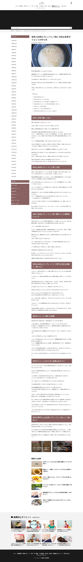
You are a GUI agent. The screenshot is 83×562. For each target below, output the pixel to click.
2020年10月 (14, 46)
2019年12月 (14, 76)
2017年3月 (14, 173)
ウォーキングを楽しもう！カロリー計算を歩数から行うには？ (57, 485)
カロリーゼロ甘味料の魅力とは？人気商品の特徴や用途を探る (33, 530)
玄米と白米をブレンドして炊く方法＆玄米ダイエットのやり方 (34, 30)
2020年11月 (14, 43)
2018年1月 (14, 143)
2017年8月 (14, 158)
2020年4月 (14, 64)
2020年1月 (14, 73)
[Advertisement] (41, 18)
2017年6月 (14, 164)
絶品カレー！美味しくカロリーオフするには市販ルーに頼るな (57, 470)
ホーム (14, 553)
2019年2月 (14, 104)
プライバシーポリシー (41, 8)
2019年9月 (14, 85)
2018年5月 (14, 131)
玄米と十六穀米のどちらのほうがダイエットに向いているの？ (57, 501)
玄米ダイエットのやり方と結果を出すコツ (42, 108)
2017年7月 (14, 161)
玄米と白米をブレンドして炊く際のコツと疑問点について (45, 101)
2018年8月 (14, 122)
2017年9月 (14, 155)
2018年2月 (14, 140)
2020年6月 (14, 58)
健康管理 (21, 6)
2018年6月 (14, 128)
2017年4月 (14, 170)
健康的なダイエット (56, 6)
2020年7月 (14, 55)
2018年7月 (14, 125)
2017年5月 (14, 167)
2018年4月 (14, 134)
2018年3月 (14, 137)
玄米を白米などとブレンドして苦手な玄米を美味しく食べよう (46, 104)
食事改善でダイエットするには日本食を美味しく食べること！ (57, 493)
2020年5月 (14, 61)
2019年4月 (14, 97)
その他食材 (41, 6)
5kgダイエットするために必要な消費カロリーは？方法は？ (57, 462)
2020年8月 (14, 52)
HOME (16, 6)
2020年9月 (14, 49)
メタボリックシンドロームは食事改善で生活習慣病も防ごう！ (18, 544)
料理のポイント (27, 6)
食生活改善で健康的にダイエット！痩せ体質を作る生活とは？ (64, 544)
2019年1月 (14, 107)
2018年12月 (14, 110)
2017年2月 (14, 176)
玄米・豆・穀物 (34, 6)
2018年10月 (14, 116)
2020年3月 (14, 67)
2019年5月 (14, 94)
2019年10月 (14, 82)
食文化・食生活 (47, 6)
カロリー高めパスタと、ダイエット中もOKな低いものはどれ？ (57, 478)
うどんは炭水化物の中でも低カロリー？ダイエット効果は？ (18, 530)
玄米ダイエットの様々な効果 (39, 106)
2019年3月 (14, 101)
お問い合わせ (64, 6)
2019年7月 (14, 88)
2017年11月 (14, 149)
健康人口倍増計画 (45, 558)
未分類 (14, 197)
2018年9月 (14, 119)
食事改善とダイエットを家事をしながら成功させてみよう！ (64, 530)
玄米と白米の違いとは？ (38, 97)
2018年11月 (14, 113)
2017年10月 (14, 152)
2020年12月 (14, 40)
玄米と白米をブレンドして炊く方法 (41, 99)
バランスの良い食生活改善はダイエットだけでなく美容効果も (49, 530)
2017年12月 (14, 146)
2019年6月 (14, 91)
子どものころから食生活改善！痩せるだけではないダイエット (33, 544)
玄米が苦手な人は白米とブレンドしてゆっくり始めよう (45, 111)
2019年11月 (14, 79)
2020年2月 (14, 70)
